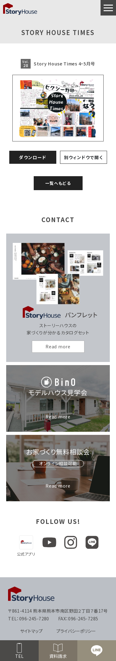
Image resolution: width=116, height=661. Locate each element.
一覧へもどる (58, 183)
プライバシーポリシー (76, 631)
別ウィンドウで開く (83, 157)
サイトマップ (31, 631)
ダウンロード (32, 157)
